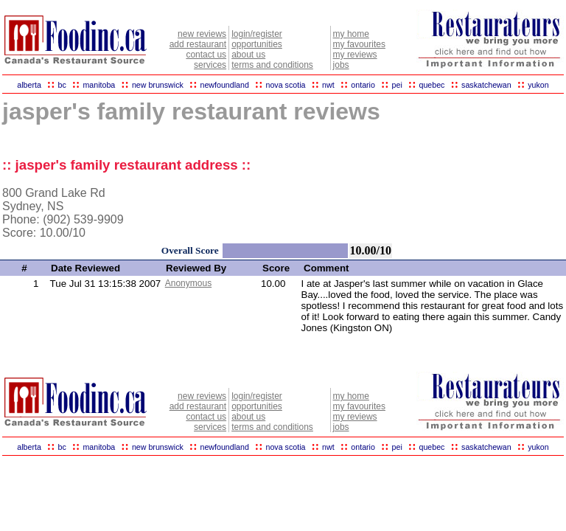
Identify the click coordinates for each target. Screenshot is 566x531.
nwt (328, 84)
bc (62, 84)
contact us (206, 54)
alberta (29, 84)
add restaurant (198, 44)
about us (248, 54)
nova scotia (286, 84)
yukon (538, 84)
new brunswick (158, 84)
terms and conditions (272, 65)
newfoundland (224, 84)
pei (397, 84)
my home (351, 34)
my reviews (355, 54)
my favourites (359, 44)
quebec (431, 84)
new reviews (202, 34)
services (210, 65)
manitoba (99, 84)
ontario (363, 84)
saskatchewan (486, 84)
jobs (341, 65)
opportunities (256, 44)
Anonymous (188, 283)
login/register (256, 34)
